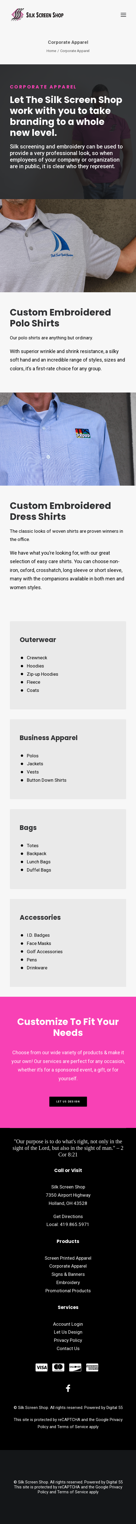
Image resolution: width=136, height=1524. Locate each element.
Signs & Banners (68, 1274)
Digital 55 (114, 1407)
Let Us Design (68, 1332)
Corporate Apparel (68, 1266)
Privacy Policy (68, 1340)
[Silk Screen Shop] (36, 14)
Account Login (68, 1324)
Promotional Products (68, 1290)
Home (51, 51)
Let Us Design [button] (68, 1102)
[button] (123, 14)
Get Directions (68, 1216)
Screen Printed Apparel (68, 1258)
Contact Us (68, 1348)
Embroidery (68, 1282)
